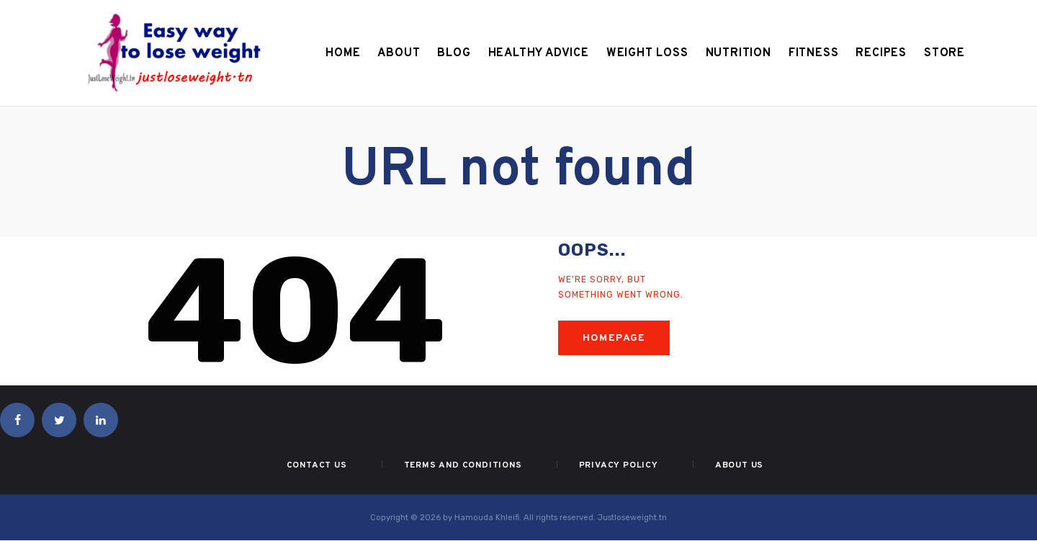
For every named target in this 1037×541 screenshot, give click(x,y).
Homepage (614, 338)
